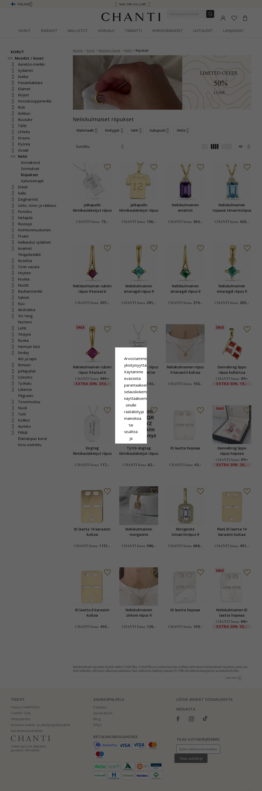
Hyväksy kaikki (131, 425)
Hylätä (108, 437)
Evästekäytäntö (148, 400)
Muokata (154, 437)
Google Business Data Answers (131, 413)
